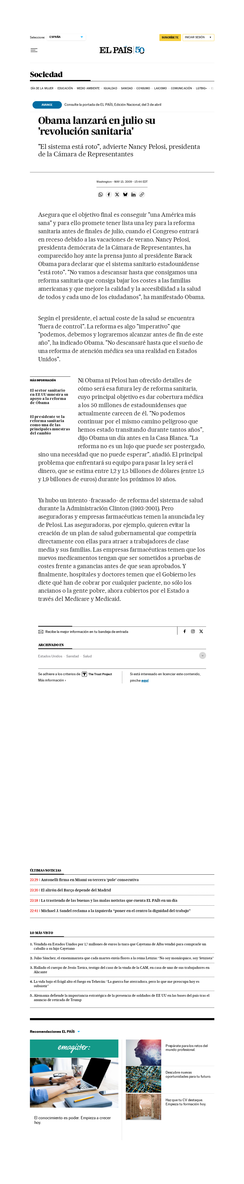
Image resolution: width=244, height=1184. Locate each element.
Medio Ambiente (88, 88)
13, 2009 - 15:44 (131, 181)
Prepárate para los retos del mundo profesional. (187, 1048)
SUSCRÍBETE (170, 37)
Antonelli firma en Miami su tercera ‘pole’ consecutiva (90, 879)
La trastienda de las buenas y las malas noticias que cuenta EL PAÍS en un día (109, 900)
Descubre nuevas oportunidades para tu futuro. (188, 1074)
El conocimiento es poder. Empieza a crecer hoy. (72, 1120)
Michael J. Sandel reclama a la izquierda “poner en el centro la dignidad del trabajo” (116, 910)
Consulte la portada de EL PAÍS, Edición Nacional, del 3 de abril (112, 104)
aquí (145, 680)
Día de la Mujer (42, 88)
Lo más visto (41, 933)
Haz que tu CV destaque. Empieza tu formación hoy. (186, 1102)
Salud (87, 656)
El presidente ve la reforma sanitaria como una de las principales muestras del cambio (50, 425)
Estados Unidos (50, 656)
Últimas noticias (45, 870)
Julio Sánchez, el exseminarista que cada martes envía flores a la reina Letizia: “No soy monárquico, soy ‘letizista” (124, 958)
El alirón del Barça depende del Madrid (76, 890)
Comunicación (181, 88)
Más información (52, 680)
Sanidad (127, 88)
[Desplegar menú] (34, 50)
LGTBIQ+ (201, 88)
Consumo (143, 88)
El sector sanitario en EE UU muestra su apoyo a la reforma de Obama (49, 397)
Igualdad (110, 88)
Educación (65, 88)
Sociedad (46, 75)
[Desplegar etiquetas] (202, 655)
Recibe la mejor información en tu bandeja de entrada (86, 632)
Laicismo (160, 88)
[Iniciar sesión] (198, 37)
